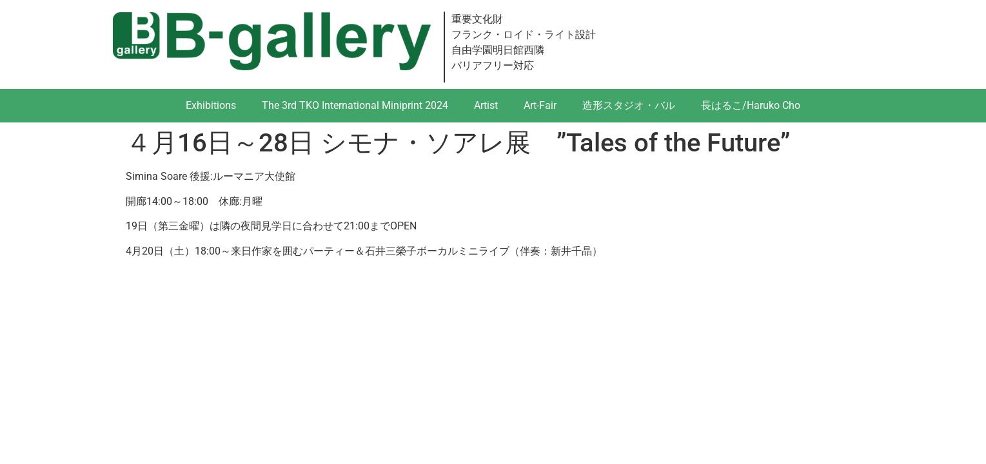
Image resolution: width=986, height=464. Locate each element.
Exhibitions (211, 105)
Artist (486, 105)
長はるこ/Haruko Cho (750, 105)
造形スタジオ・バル (628, 105)
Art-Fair (540, 105)
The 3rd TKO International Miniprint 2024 (355, 105)
